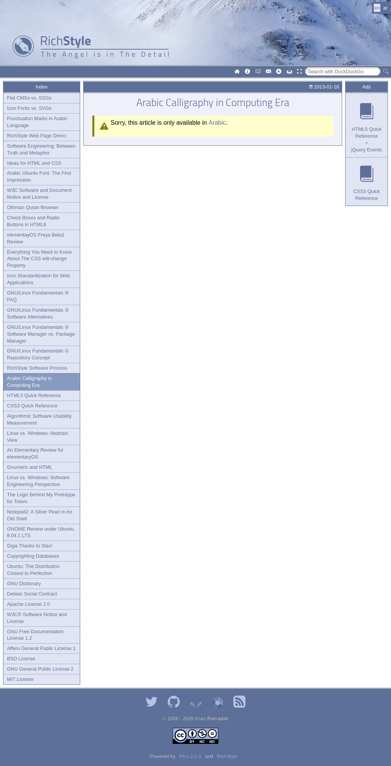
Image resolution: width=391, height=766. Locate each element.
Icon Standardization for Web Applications (38, 279)
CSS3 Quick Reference (32, 406)
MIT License (20, 679)
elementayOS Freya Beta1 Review (36, 238)
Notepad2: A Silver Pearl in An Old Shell (39, 515)
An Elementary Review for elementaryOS (35, 453)
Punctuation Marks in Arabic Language (37, 122)
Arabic (217, 122)
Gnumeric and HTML (29, 467)
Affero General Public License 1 (41, 648)
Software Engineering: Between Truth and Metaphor (41, 149)
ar (385, 8)
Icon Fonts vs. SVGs (29, 108)
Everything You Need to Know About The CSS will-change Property (39, 259)
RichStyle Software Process (37, 368)
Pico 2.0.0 (190, 756)
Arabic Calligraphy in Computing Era (29, 381)
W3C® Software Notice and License (37, 618)
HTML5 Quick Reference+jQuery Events (366, 139)
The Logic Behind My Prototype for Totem (41, 498)
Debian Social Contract (32, 594)
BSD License (21, 658)
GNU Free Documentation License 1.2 (35, 635)
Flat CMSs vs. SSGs (29, 98)
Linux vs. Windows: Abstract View (37, 436)
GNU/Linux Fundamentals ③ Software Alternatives (38, 313)
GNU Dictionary (24, 583)
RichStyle (227, 756)
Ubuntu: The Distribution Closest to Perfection (33, 569)
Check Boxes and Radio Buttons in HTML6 (33, 221)
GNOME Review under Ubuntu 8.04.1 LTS (40, 532)
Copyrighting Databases (33, 556)
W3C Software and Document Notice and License (39, 193)
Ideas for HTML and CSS (34, 163)
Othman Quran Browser (32, 207)
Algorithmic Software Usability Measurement (39, 419)
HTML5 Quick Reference (34, 395)
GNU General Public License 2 (40, 669)
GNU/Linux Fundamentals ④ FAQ (38, 296)
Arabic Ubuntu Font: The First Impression (39, 176)
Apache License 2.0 (28, 604)
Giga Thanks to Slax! (29, 546)
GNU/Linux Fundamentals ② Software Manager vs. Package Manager (41, 334)
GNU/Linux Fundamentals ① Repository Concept (38, 354)
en (377, 8)
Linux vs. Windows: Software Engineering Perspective (38, 481)
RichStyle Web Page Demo (36, 135)
